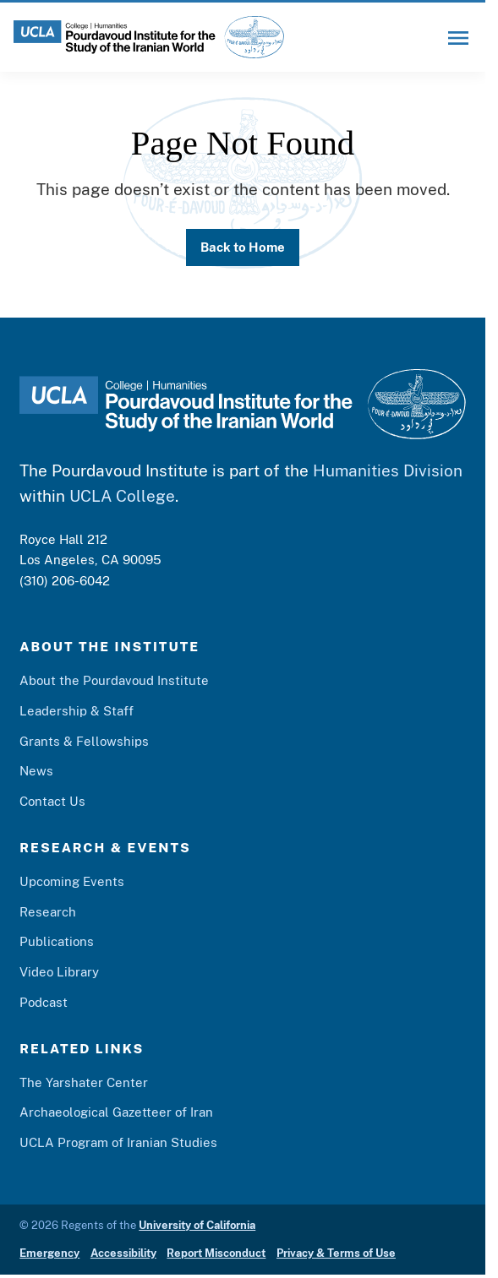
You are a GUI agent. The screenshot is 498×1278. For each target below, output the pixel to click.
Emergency (49, 1253)
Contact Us (52, 800)
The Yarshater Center (83, 1082)
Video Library (59, 971)
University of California (197, 1225)
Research (47, 911)
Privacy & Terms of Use (336, 1253)
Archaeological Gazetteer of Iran (116, 1111)
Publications (56, 941)
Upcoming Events (71, 881)
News (36, 770)
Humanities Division (387, 470)
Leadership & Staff (76, 710)
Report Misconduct (216, 1253)
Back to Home (242, 246)
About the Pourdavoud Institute (114, 680)
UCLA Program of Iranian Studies (118, 1142)
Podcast (43, 1001)
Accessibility (123, 1253)
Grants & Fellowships (84, 740)
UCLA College (122, 496)
